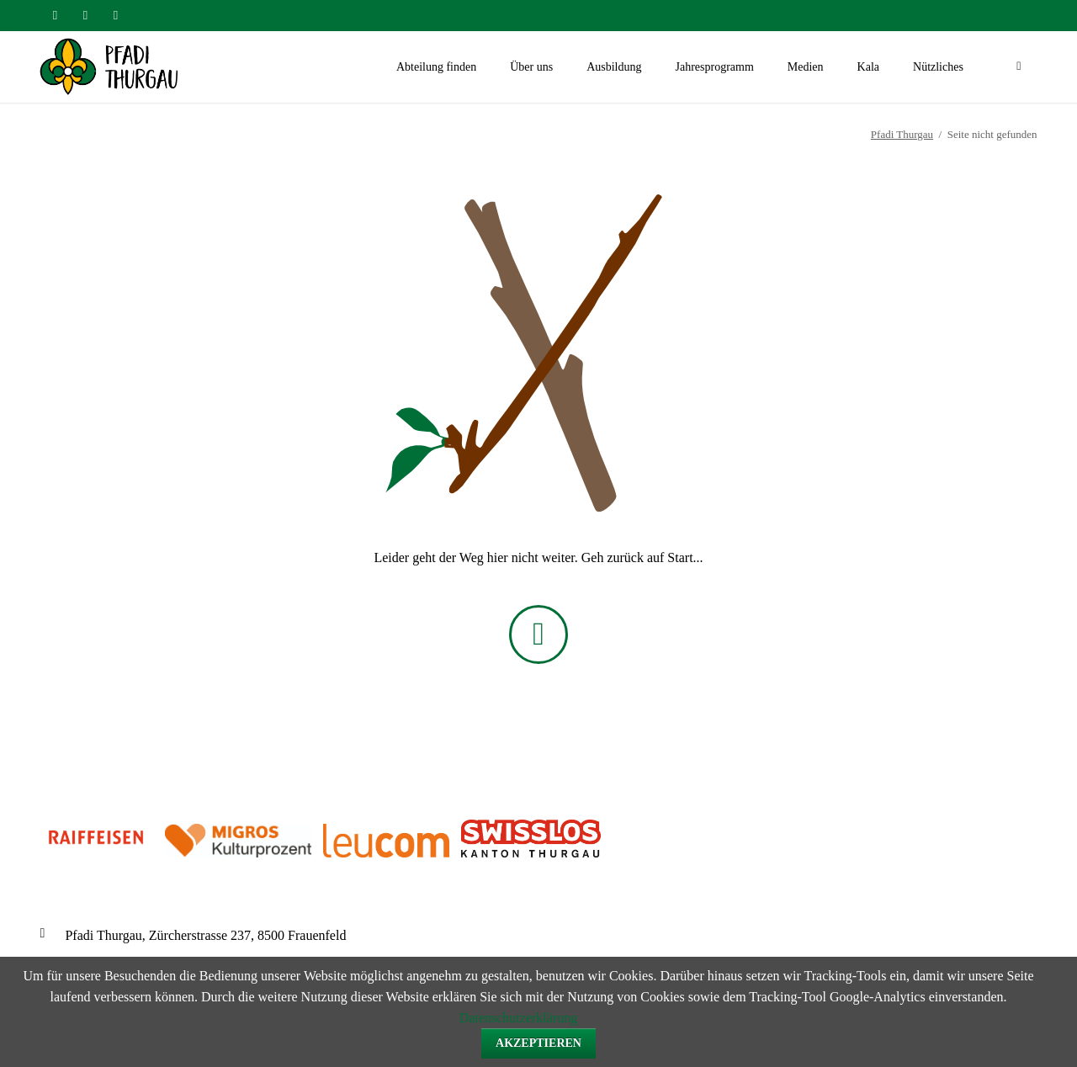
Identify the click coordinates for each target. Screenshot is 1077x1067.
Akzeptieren (538, 1043)
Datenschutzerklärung (518, 1018)
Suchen (1018, 67)
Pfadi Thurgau (902, 134)
